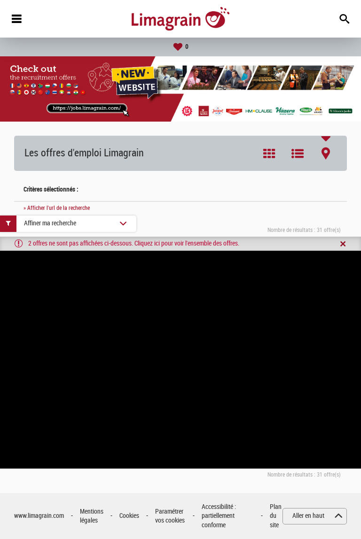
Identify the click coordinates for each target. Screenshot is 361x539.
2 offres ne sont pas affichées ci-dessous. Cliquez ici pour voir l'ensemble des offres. (133, 243)
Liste (297, 153)
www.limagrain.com (39, 516)
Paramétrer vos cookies (170, 516)
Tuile (269, 153)
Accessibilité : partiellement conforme (219, 516)
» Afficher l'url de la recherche (57, 208)
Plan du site (276, 516)
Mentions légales (91, 516)
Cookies (129, 516)
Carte (326, 153)
